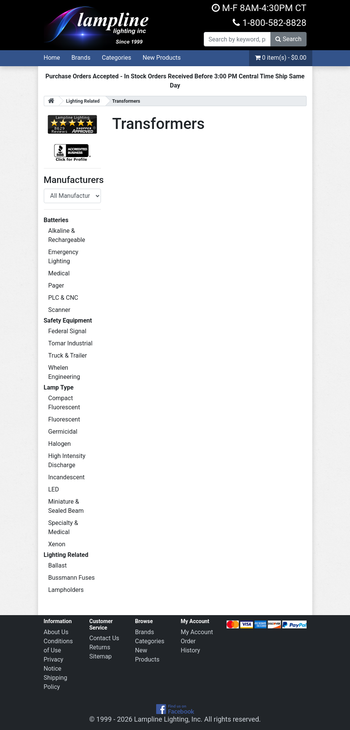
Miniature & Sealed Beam (66, 506)
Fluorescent (64, 419)
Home (52, 57)
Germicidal (63, 431)
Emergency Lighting (63, 256)
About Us (56, 632)
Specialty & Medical (63, 527)
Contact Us (104, 638)
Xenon (57, 544)
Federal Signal (67, 331)
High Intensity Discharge (67, 460)
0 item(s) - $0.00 (280, 57)
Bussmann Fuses (71, 577)
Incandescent (66, 477)
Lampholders (66, 589)
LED (53, 489)
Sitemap (100, 656)
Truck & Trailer (67, 355)
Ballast (57, 565)
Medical (59, 273)
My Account (197, 632)
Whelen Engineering (64, 372)
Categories (116, 57)
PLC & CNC (63, 297)
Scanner (59, 309)
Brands (81, 57)
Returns (99, 647)
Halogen (59, 443)
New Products (161, 57)
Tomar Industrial (70, 343)
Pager (56, 285)
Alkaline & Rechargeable (66, 235)
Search (288, 39)
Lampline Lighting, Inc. (168, 719)
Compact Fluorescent (64, 402)
